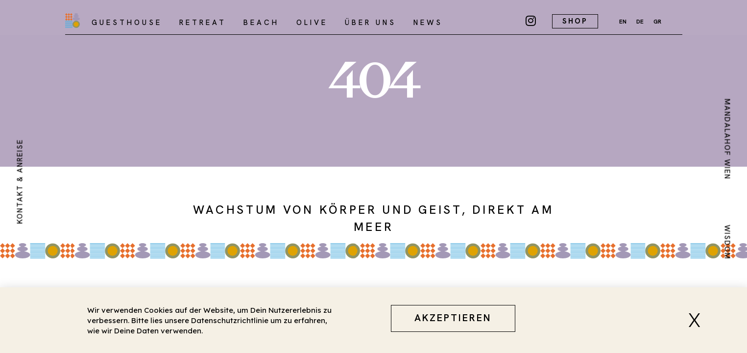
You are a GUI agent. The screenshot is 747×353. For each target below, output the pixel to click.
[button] (698, 320)
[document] (373, 176)
